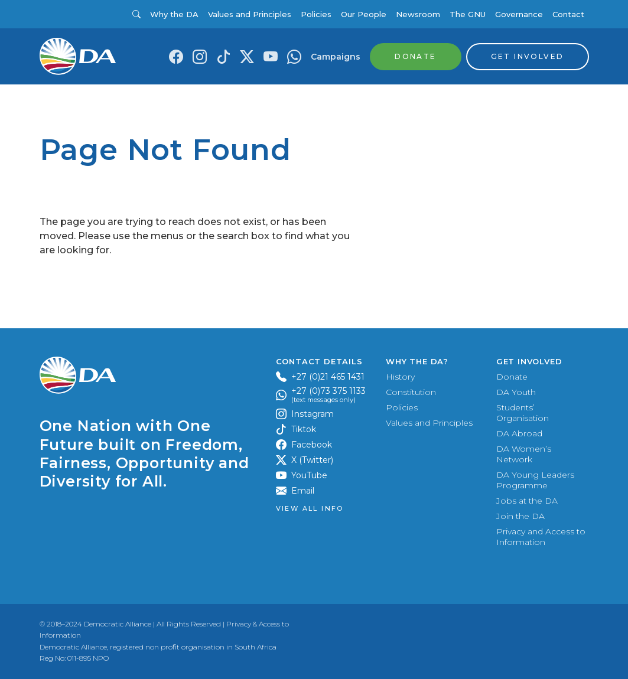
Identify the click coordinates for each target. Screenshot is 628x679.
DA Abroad (519, 433)
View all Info (310, 508)
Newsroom (418, 14)
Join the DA (520, 516)
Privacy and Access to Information (540, 536)
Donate (512, 376)
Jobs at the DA (527, 500)
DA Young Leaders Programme (535, 480)
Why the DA (174, 14)
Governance (519, 14)
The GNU (468, 14)
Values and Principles (249, 14)
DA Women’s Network (523, 454)
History (400, 376)
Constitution (411, 392)
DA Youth (516, 392)
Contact (568, 14)
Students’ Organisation (522, 412)
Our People (363, 14)
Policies (316, 14)
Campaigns (335, 56)
